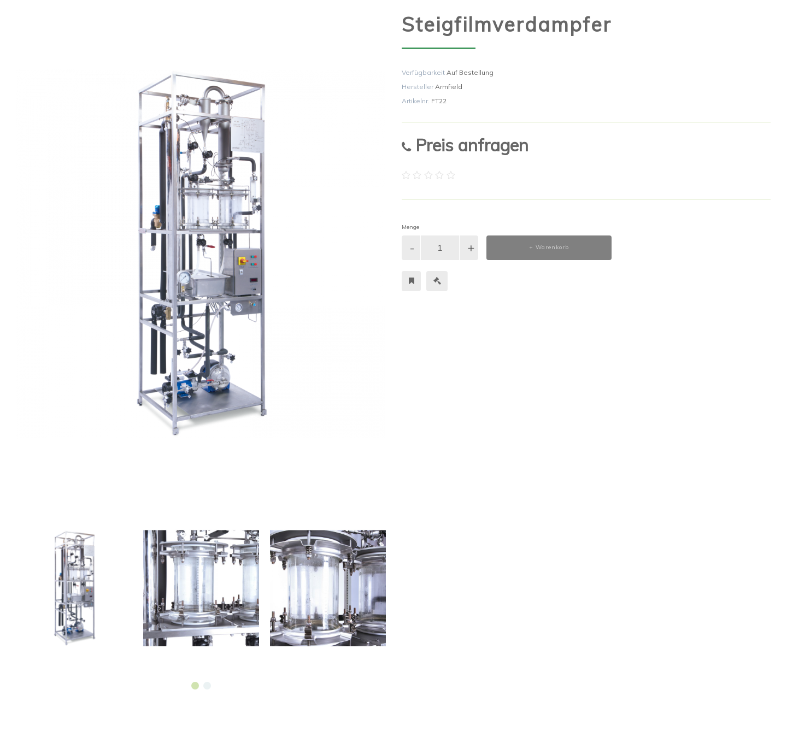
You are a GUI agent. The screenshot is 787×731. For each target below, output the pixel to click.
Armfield (448, 86)
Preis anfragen (465, 145)
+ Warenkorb (549, 247)
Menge (410, 227)
